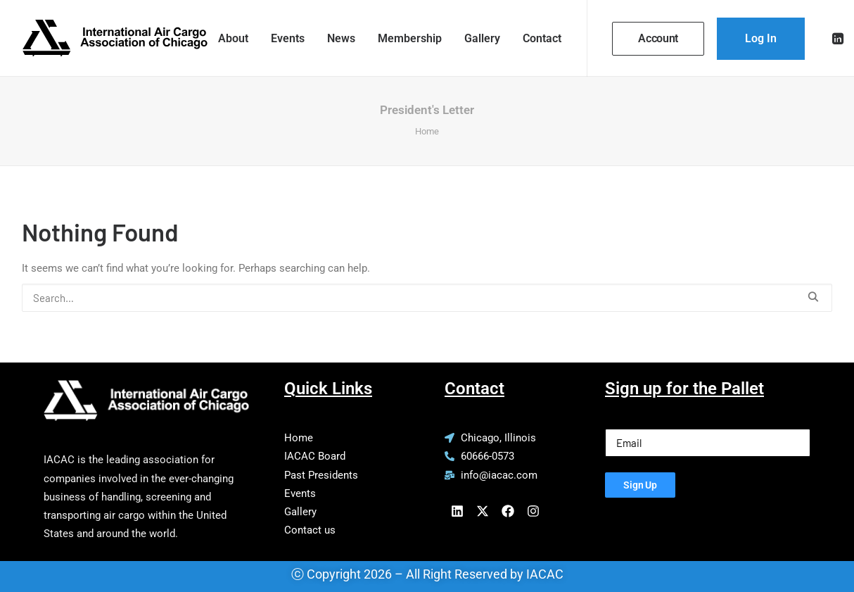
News (341, 38)
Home (427, 131)
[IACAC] (115, 38)
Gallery (482, 38)
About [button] (233, 38)
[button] (839, 38)
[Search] (427, 298)
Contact (542, 38)
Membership (410, 38)
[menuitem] (233, 38)
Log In (761, 38)
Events (288, 38)
